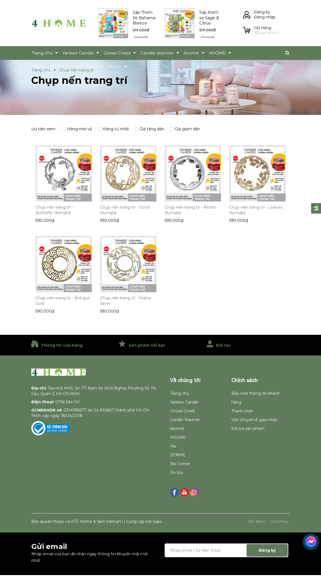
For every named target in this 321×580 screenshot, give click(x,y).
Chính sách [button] (244, 380)
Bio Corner (180, 463)
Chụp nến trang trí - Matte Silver (125, 300)
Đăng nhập (264, 17)
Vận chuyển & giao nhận (254, 419)
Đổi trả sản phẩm (247, 428)
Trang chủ (179, 393)
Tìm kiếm (256, 521)
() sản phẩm (272, 30)
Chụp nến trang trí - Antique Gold (62, 300)
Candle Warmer (185, 419)
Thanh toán (242, 410)
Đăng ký (262, 12)
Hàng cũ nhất (113, 128)
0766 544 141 (67, 401)
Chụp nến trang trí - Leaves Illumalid (255, 210)
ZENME (178, 454)
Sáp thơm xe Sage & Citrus (209, 18)
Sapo (157, 521)
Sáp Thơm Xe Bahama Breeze (144, 18)
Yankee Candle (184, 402)
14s (173, 446)
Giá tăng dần (149, 128)
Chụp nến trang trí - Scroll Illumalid (125, 210)
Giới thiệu (279, 521)
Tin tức (176, 472)
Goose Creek (182, 410)
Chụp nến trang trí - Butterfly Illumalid (54, 210)
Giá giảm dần (185, 128)
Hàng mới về (77, 128)
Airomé (177, 428)
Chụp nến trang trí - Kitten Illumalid (190, 210)
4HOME (178, 437)
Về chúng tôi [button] (185, 380)
